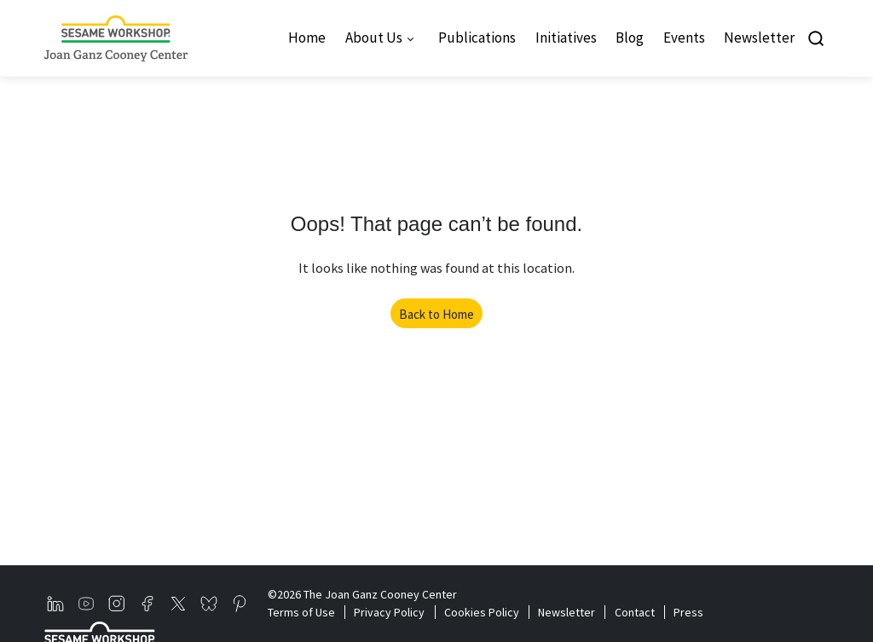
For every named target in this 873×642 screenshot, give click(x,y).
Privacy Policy (389, 612)
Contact (635, 612)
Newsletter (566, 612)
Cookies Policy (481, 612)
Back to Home (436, 314)
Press (688, 612)
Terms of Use (301, 612)
